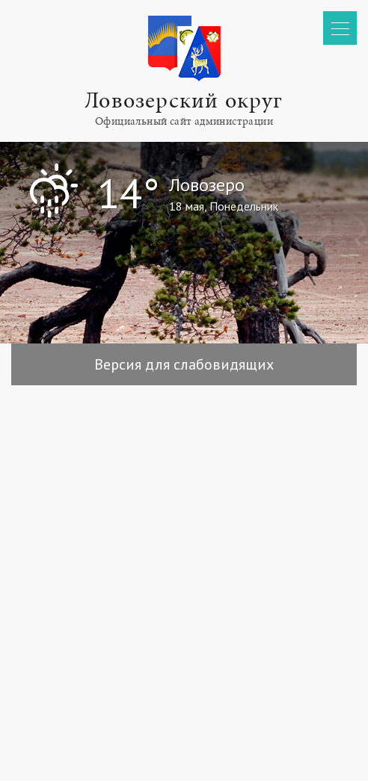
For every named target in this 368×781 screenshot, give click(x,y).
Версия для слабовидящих (184, 364)
